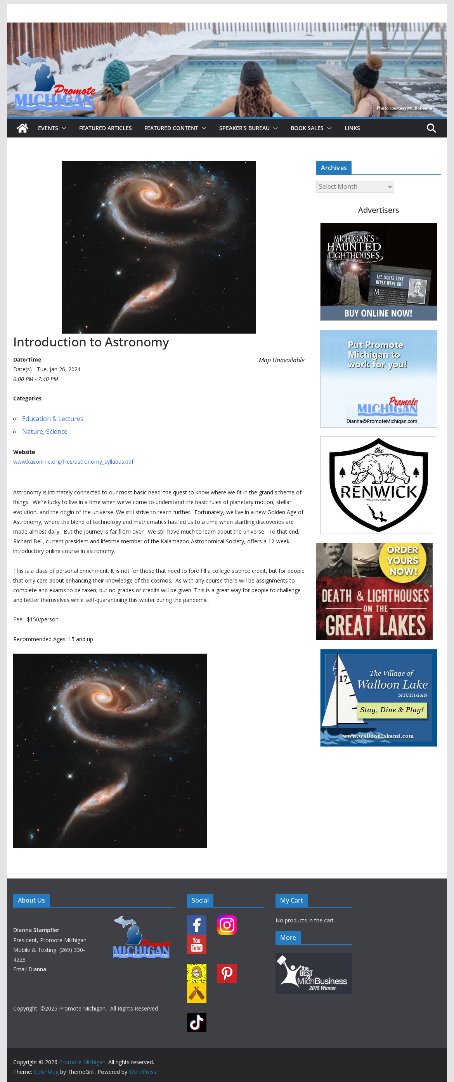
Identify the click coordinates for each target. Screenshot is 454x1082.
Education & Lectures (52, 418)
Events (48, 128)
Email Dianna (29, 969)
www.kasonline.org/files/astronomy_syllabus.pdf (73, 461)
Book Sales (307, 128)
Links (352, 128)
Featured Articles (105, 128)
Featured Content (171, 128)
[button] (62, 128)
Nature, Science (45, 431)
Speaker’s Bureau (244, 128)
